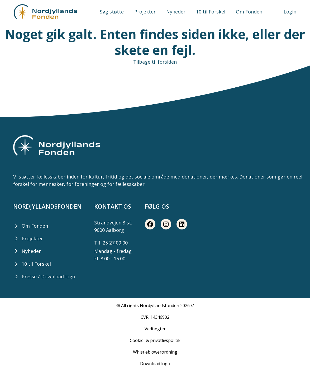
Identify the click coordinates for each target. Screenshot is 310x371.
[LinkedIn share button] (182, 224)
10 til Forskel (210, 11)
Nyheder (175, 11)
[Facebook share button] (150, 224)
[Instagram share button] (166, 224)
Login (290, 11)
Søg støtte (112, 11)
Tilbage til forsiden (155, 62)
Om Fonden (249, 11)
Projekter (145, 11)
